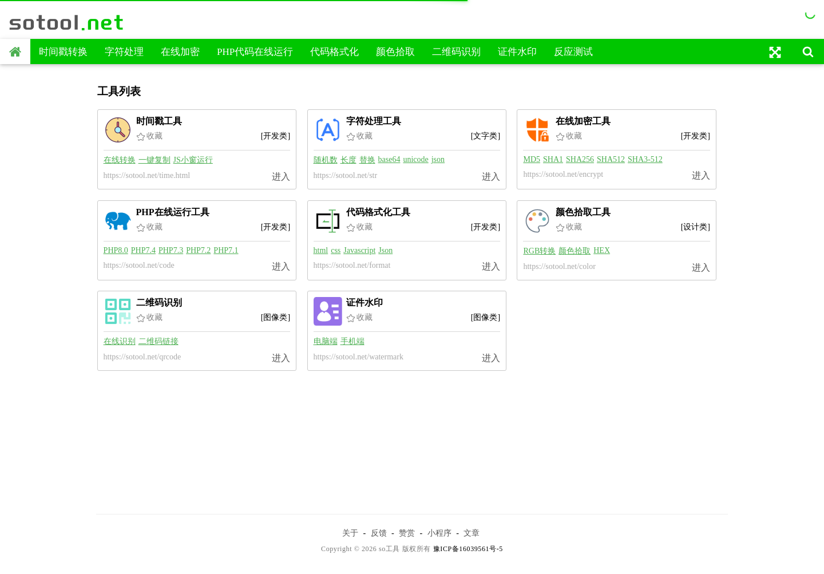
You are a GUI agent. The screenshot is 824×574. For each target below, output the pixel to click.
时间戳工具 (159, 121)
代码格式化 (334, 51)
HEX (601, 250)
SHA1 (553, 159)
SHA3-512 (645, 159)
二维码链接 (158, 341)
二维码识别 (456, 51)
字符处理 (124, 51)
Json (385, 250)
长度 (348, 160)
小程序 (439, 532)
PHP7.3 (171, 250)
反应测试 (573, 51)
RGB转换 (539, 251)
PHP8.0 (116, 250)
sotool (67, 22)
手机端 (352, 341)
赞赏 (407, 532)
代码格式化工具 (378, 212)
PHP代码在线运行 (255, 51)
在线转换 (120, 160)
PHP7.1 (225, 250)
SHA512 (611, 159)
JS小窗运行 (193, 160)
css (335, 250)
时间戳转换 (63, 51)
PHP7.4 (143, 250)
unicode (415, 159)
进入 (281, 176)
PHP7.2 (198, 250)
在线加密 (180, 51)
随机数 (326, 160)
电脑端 (326, 341)
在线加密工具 (583, 121)
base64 (389, 159)
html (321, 250)
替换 (367, 160)
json (438, 159)
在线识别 (120, 341)
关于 (350, 532)
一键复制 (154, 160)
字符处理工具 (373, 121)
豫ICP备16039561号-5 (468, 549)
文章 (472, 532)
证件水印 (517, 51)
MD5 (531, 159)
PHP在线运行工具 (172, 212)
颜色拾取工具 (583, 212)
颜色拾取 (395, 51)
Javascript (359, 250)
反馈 (379, 532)
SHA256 (580, 159)
